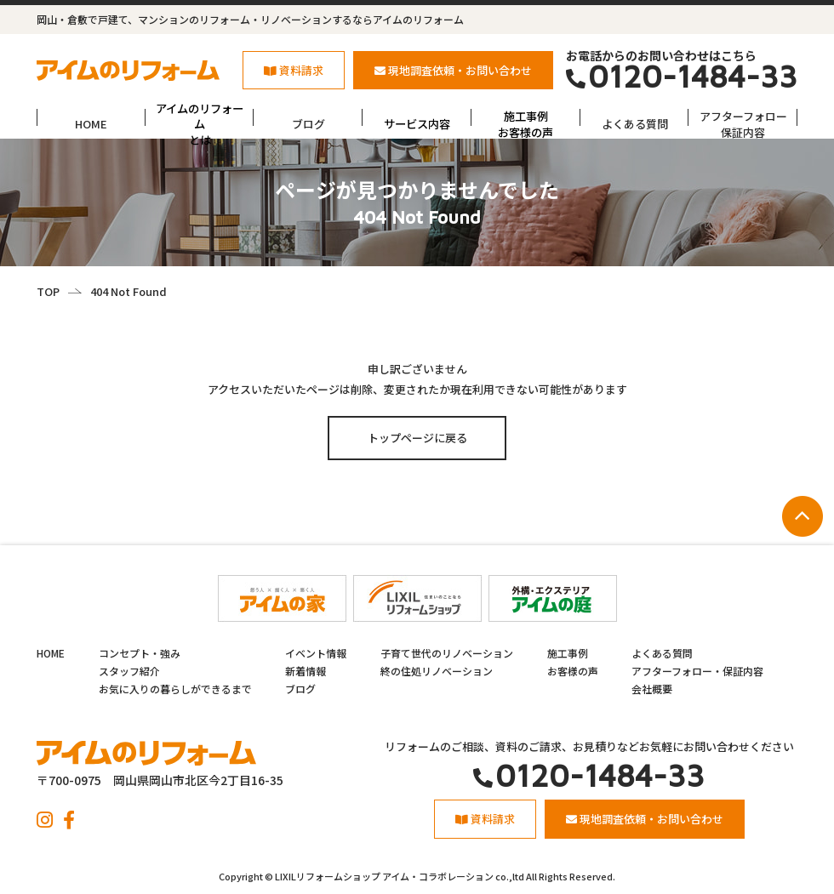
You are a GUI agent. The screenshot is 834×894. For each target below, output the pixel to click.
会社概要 (651, 688)
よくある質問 (635, 124)
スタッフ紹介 (129, 670)
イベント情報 (315, 653)
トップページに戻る (417, 438)
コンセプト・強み (139, 653)
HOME (91, 124)
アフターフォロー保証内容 (743, 124)
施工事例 (567, 653)
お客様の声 (572, 670)
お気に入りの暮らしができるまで (175, 688)
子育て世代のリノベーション (446, 653)
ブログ (308, 124)
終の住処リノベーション (436, 670)
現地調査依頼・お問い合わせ (453, 70)
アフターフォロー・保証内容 (697, 670)
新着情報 (305, 670)
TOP (48, 291)
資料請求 (293, 70)
